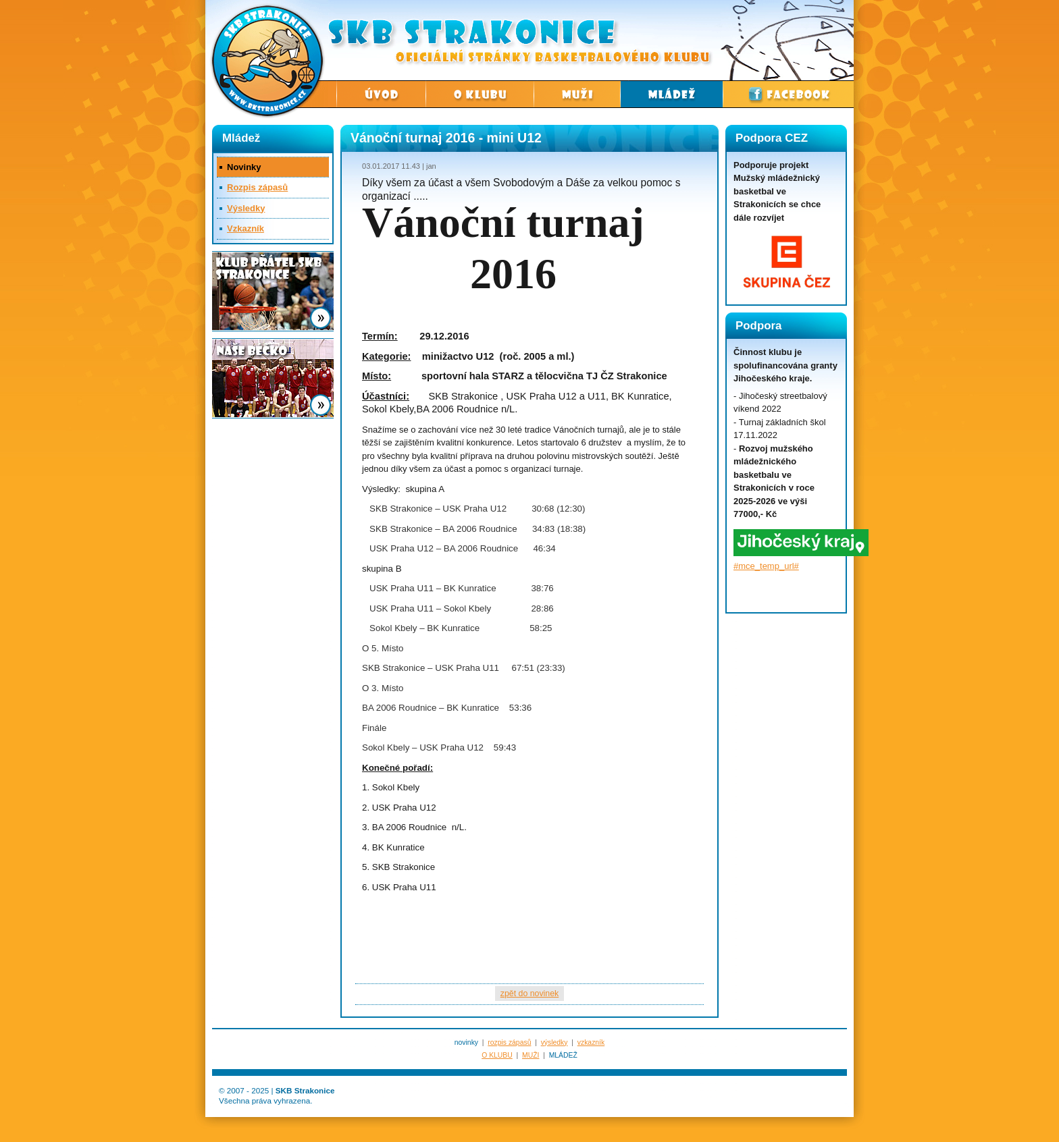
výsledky (554, 1042)
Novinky (244, 167)
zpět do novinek (529, 993)
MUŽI (530, 1055)
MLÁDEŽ (563, 1055)
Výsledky (246, 208)
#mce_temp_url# (766, 566)
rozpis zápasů (509, 1042)
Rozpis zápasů (257, 187)
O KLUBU (497, 1055)
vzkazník (590, 1042)
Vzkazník (245, 228)
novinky (466, 1042)
